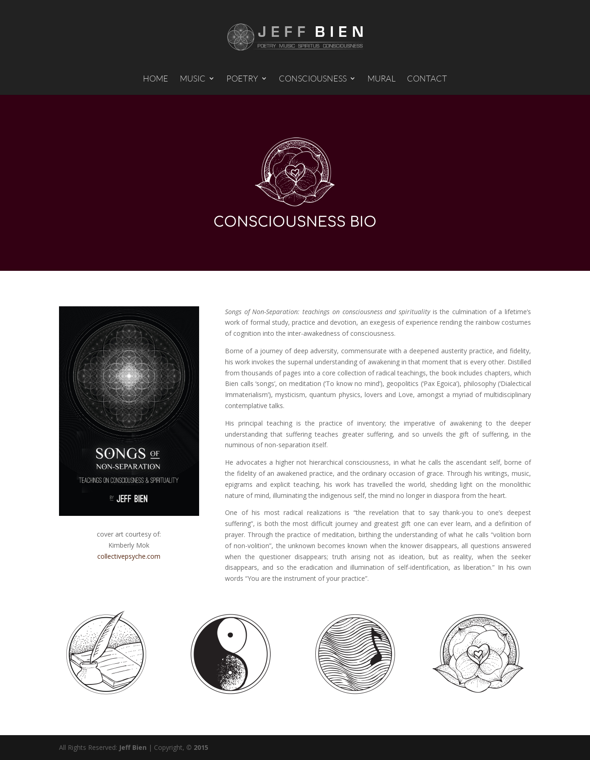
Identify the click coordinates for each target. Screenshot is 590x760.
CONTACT (427, 79)
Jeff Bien (133, 747)
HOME (155, 79)
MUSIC (193, 79)
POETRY (242, 79)
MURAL (381, 79)
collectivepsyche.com (128, 556)
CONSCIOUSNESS (313, 79)
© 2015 (197, 747)
